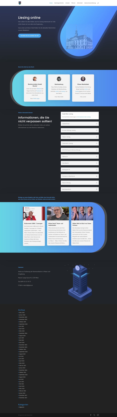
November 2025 (23, 319)
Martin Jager (46, 98)
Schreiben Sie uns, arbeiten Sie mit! (30, 35)
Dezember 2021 (23, 395)
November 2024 (23, 333)
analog (73, 91)
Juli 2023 (21, 356)
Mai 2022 (21, 384)
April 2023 (21, 361)
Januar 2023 (22, 367)
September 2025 (23, 324)
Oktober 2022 (22, 372)
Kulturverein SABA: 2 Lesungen (23, 223)
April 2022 (21, 386)
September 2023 (23, 351)
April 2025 (21, 328)
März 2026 (21, 312)
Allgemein (21, 407)
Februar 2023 (22, 365)
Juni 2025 (21, 326)
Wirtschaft (80, 3)
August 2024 (22, 335)
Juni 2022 (21, 381)
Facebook (48, 91)
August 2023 (22, 354)
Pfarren (73, 3)
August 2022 (22, 377)
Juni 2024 (21, 338)
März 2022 (21, 388)
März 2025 (21, 331)
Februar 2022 (22, 391)
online (67, 91)
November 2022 (23, 370)
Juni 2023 (21, 358)
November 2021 (23, 397)
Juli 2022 (21, 379)
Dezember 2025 (23, 317)
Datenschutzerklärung (90, 3)
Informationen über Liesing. (84, 117)
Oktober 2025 (22, 321)
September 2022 (23, 374)
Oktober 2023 (22, 349)
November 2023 (23, 347)
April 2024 (21, 342)
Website (49, 88)
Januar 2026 (22, 315)
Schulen (68, 3)
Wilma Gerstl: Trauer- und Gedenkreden (46, 224)
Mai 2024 (21, 340)
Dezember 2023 (23, 344)
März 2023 (21, 363)
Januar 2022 (22, 393)
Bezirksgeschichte (59, 3)
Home (51, 3)
